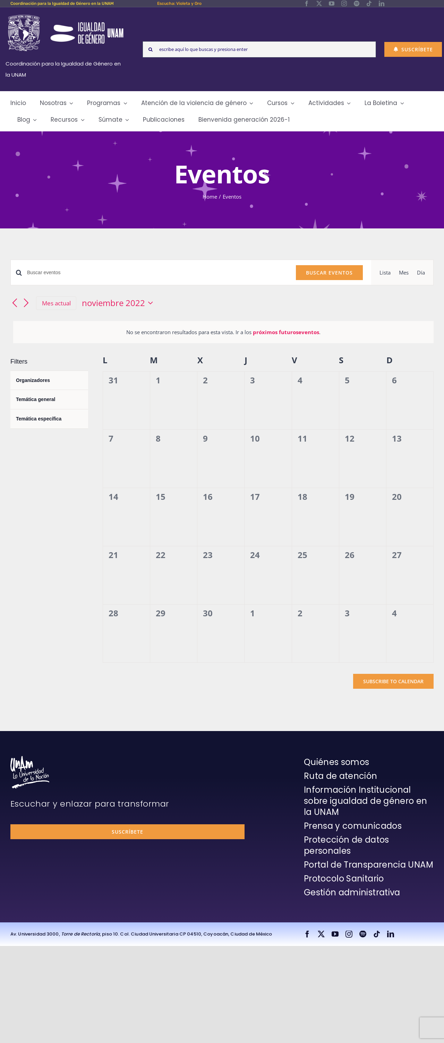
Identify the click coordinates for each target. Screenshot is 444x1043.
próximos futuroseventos (286, 332)
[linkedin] (381, 3)
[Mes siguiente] (26, 303)
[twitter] (319, 3)
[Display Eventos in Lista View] (385, 272)
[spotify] (356, 3)
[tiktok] (369, 3)
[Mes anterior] (14, 303)
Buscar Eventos (329, 272)
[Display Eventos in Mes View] (404, 272)
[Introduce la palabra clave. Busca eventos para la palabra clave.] (157, 273)
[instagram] (344, 3)
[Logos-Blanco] (66, 15)
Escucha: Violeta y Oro (179, 3)
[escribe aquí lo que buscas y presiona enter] (259, 49)
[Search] (151, 49)
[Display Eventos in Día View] (421, 272)
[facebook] (306, 3)
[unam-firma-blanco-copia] (29, 758)
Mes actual (56, 303)
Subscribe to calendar (393, 681)
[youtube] (331, 3)
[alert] (223, 332)
